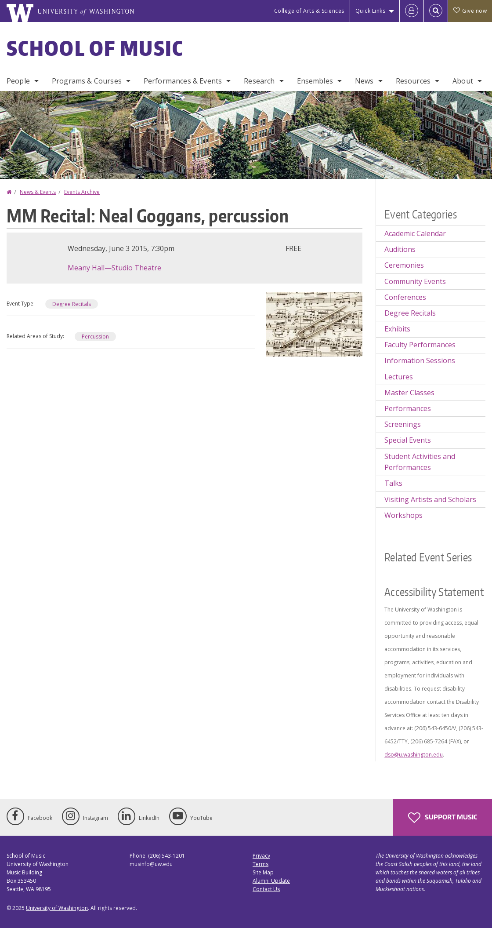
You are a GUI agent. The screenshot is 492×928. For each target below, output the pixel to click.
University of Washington (57, 908)
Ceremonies (404, 265)
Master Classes (409, 392)
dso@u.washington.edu (413, 754)
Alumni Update (271, 880)
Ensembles (315, 81)
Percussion (95, 336)
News (364, 81)
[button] (314, 323)
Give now (470, 11)
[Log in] (411, 11)
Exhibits (397, 329)
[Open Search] (436, 11)
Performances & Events (183, 81)
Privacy (261, 855)
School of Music (95, 48)
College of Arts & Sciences (309, 11)
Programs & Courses (87, 81)
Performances (407, 408)
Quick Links (370, 11)
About (462, 81)
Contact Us (266, 889)
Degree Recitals (71, 304)
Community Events (415, 281)
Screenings (402, 424)
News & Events (38, 192)
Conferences (405, 297)
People (18, 81)
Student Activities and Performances (419, 462)
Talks (393, 483)
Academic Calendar (415, 233)
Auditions (400, 249)
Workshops (403, 515)
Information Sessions (419, 360)
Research (259, 81)
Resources (413, 81)
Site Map (263, 872)
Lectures (398, 377)
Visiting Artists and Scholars (430, 499)
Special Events (407, 440)
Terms (260, 864)
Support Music (442, 818)
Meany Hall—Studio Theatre (114, 268)
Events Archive (82, 192)
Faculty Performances (420, 344)
